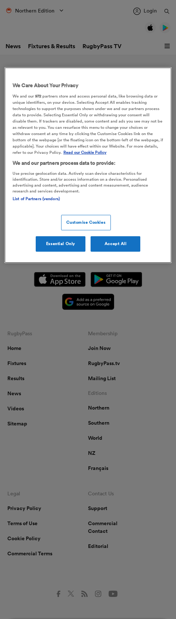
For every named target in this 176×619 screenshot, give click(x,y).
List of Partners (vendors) (36, 199)
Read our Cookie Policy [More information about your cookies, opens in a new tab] (84, 152)
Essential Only (60, 244)
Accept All (116, 244)
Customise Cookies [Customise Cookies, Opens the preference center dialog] (85, 222)
